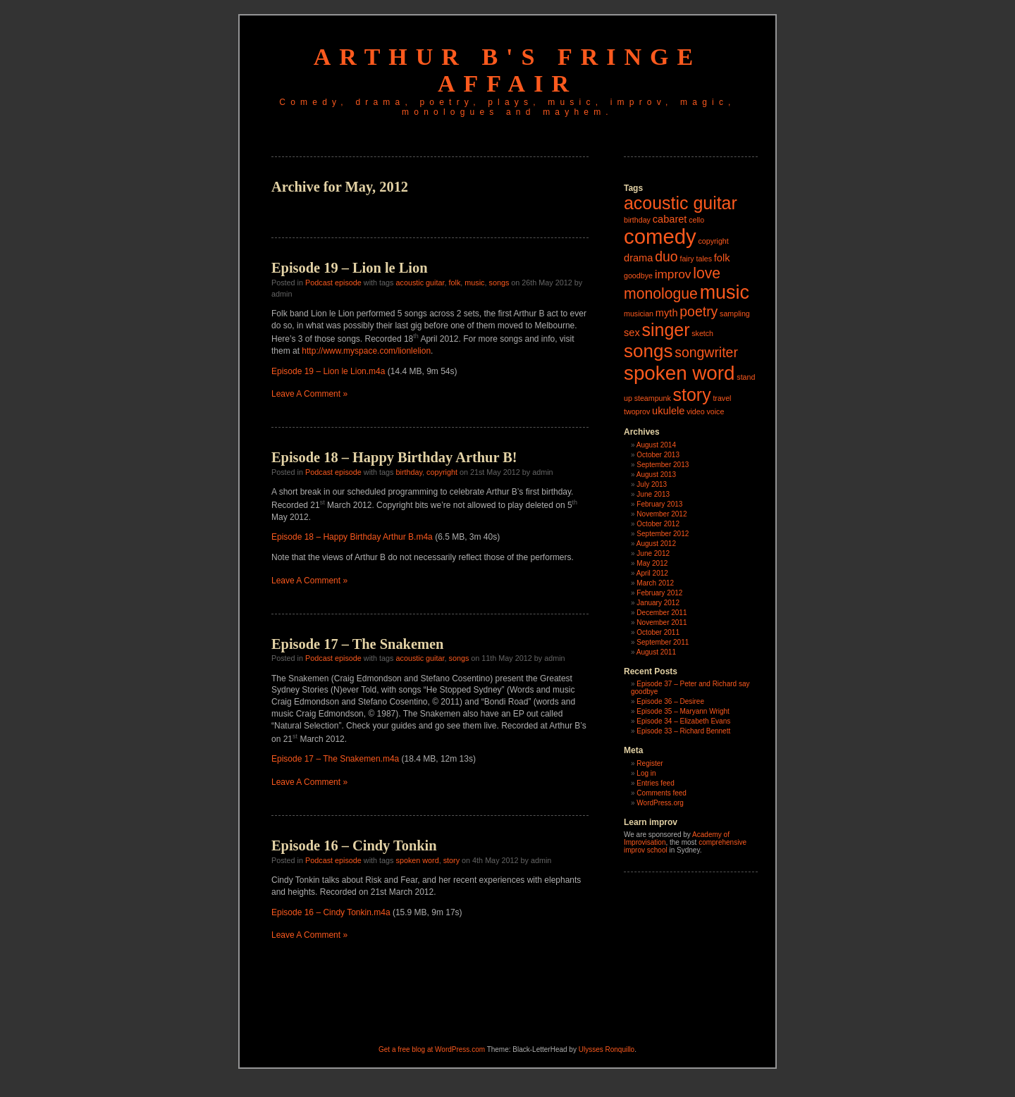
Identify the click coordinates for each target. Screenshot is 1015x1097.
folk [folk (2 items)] (722, 258)
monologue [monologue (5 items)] (661, 293)
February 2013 (659, 504)
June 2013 (653, 494)
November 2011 (661, 622)
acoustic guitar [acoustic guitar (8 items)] (680, 203)
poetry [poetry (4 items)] (698, 311)
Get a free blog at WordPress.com (432, 1049)
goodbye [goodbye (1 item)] (638, 275)
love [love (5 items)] (706, 273)
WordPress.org (660, 803)
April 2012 (652, 573)
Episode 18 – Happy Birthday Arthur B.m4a (352, 537)
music (474, 282)
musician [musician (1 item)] (638, 313)
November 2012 (661, 514)
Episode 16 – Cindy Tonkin (354, 845)
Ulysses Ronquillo (606, 1049)
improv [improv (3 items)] (673, 274)
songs (499, 282)
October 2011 (657, 632)
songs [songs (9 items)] (648, 350)
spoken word (416, 860)
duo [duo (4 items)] (666, 256)
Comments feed (661, 793)
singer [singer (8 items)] (666, 330)
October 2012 (657, 524)
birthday (408, 472)
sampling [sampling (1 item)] (735, 313)
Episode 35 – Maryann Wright (683, 711)
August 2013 (656, 474)
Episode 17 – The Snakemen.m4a (335, 759)
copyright (441, 472)
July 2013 (651, 484)
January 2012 (657, 603)
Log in (646, 773)
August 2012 (656, 543)
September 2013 (662, 465)
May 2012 (652, 563)
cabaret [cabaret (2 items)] (670, 219)
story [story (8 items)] (692, 394)
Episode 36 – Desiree (670, 701)
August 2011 (656, 652)
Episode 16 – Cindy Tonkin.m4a (330, 912)
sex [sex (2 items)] (632, 332)
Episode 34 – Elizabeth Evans (683, 721)
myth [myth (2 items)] (667, 312)
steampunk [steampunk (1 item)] (652, 398)
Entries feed (655, 783)
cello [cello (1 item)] (696, 220)
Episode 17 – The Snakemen (357, 644)
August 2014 (656, 445)
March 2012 (655, 583)
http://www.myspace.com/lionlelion (366, 351)
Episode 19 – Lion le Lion (349, 267)
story (451, 860)
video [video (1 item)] (695, 411)
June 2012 (653, 553)
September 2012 (662, 534)
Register (649, 763)
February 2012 (659, 593)
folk (455, 282)
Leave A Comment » (309, 394)
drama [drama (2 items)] (638, 258)
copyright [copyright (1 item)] (713, 241)
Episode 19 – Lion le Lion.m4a (328, 371)
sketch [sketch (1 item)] (702, 333)
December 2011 (661, 612)
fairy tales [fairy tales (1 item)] (695, 258)
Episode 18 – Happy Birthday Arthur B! (394, 457)
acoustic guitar (419, 282)
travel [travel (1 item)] (722, 398)
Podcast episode (333, 282)
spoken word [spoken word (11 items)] (679, 373)
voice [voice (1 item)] (715, 411)
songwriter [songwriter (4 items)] (706, 352)
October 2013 (657, 455)
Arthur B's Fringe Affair (507, 70)
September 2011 (662, 642)
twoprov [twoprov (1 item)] (637, 411)
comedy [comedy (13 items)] (660, 236)
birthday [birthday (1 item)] (637, 220)
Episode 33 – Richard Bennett (683, 731)
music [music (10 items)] (724, 292)
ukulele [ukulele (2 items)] (668, 410)
